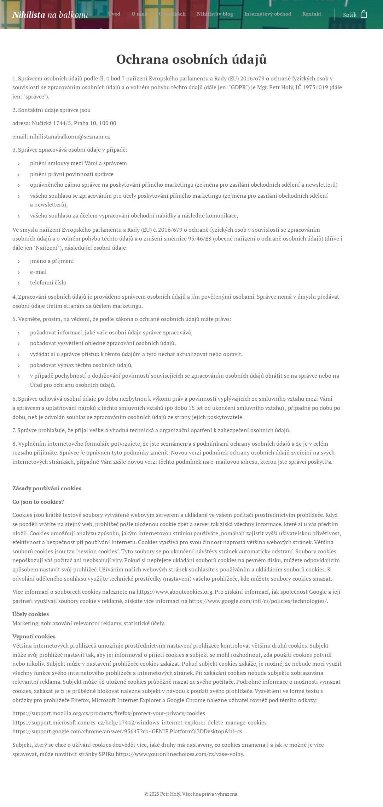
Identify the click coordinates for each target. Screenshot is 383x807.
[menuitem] (267, 14)
